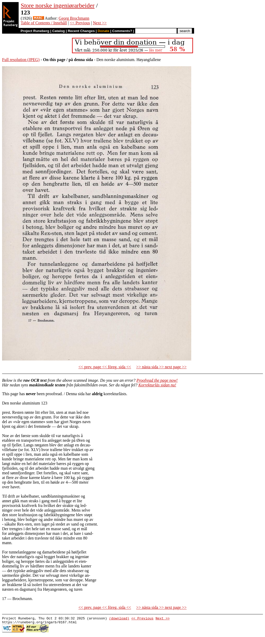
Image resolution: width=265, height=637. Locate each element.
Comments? (122, 31)
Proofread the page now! (157, 380)
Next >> (100, 23)
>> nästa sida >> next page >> (161, 367)
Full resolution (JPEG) (21, 59)
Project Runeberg (34, 31)
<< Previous (80, 23)
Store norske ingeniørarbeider (57, 5)
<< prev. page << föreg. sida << (104, 367)
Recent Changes (81, 31)
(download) (119, 619)
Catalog (58, 31)
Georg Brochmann (74, 18)
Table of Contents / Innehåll (44, 23)
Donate (103, 31)
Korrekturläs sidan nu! (157, 385)
